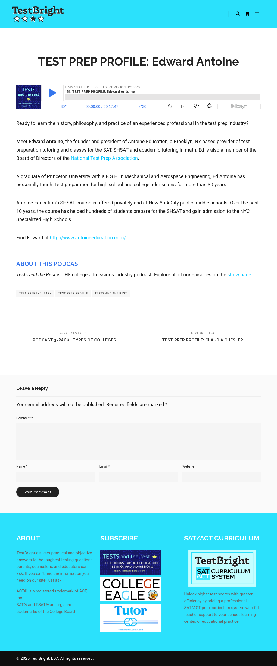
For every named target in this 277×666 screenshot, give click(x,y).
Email (104, 466)
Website (188, 466)
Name (21, 466)
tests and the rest (111, 293)
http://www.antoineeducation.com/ (88, 237)
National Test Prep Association (104, 158)
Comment (24, 418)
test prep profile (73, 293)
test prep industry (35, 293)
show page (239, 274)
